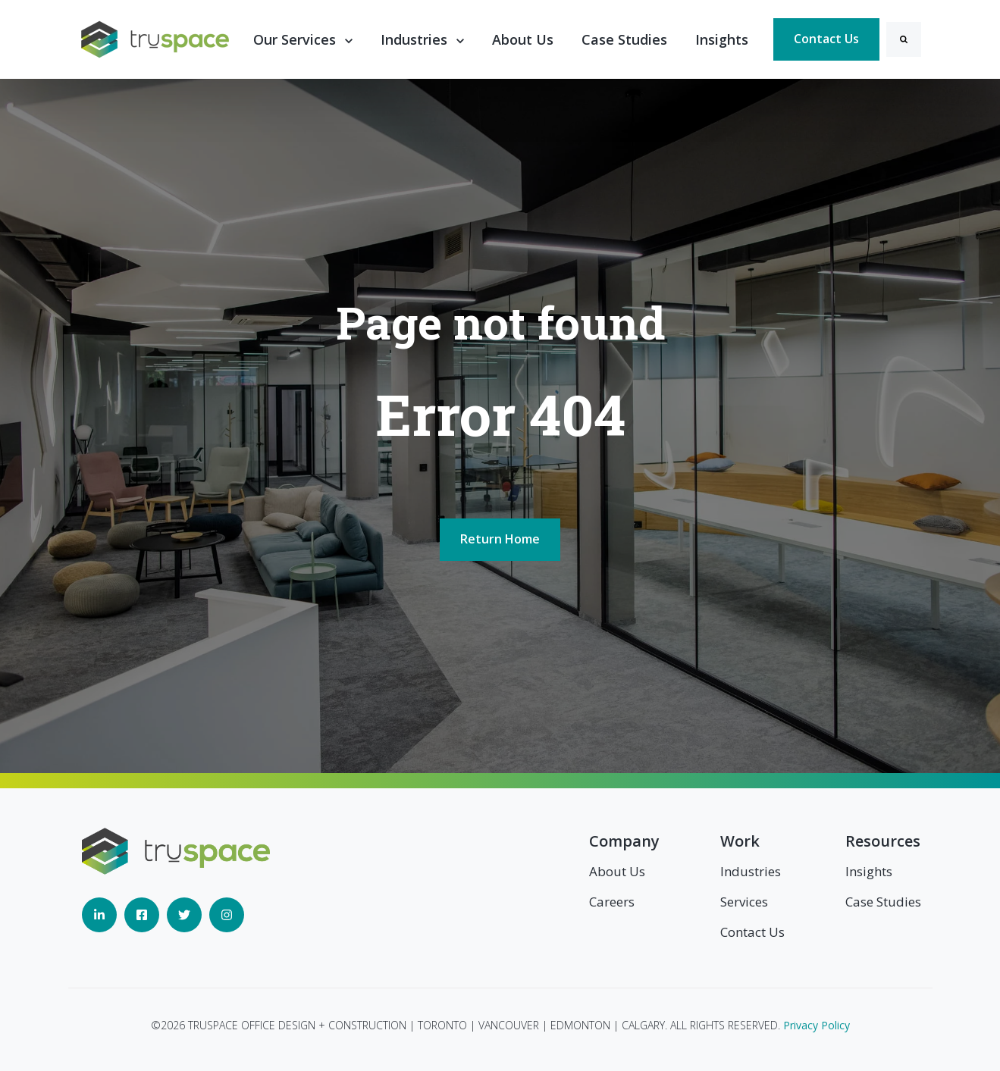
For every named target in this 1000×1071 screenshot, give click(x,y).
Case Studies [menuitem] (883, 901)
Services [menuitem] (744, 901)
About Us (522, 39)
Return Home (500, 539)
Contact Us (826, 38)
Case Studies (624, 39)
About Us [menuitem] (617, 871)
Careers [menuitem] (612, 901)
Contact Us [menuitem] (752, 932)
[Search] (903, 39)
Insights (721, 39)
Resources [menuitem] (882, 841)
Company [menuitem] (624, 841)
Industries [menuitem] (750, 871)
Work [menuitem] (740, 841)
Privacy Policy (816, 1025)
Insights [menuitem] (868, 871)
